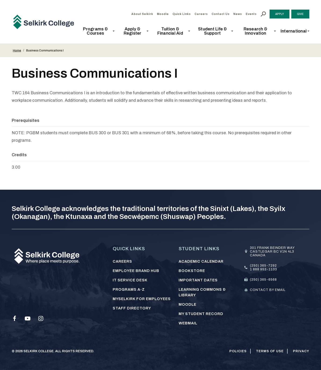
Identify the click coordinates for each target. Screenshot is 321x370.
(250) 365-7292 (263, 265)
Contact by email (267, 290)
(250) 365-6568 (263, 279)
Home (17, 50)
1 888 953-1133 (263, 269)
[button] (97, 31)
